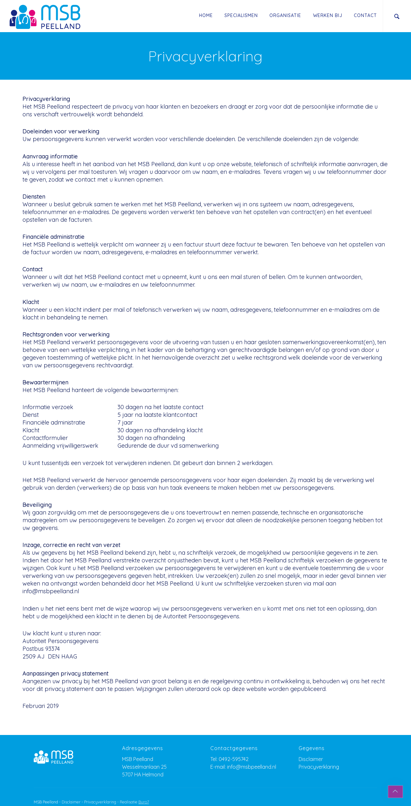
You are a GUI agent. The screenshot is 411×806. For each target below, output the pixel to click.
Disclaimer (311, 759)
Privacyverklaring (319, 767)
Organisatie (285, 15)
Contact (365, 15)
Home (206, 15)
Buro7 (143, 802)
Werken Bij (327, 15)
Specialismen (241, 15)
